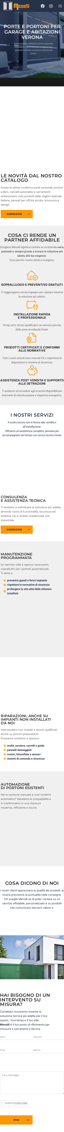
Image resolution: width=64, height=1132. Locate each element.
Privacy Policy (21, 1103)
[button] (60, 6)
